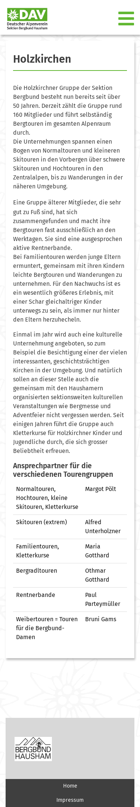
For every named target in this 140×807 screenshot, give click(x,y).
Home (70, 786)
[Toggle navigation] (127, 19)
